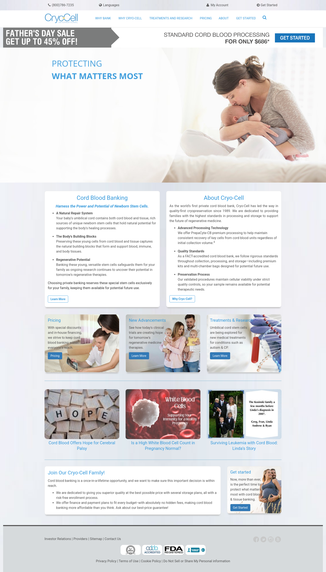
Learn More (139, 355)
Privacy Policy (106, 561)
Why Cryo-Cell (130, 18)
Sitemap (96, 539)
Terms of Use (128, 561)
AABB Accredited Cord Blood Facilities (152, 550)
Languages (111, 5)
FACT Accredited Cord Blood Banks (130, 550)
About (224, 18)
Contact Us (113, 539)
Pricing (206, 18)
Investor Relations (57, 539)
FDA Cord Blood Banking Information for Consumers (173, 550)
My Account (217, 5)
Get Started (267, 5)
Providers (80, 539)
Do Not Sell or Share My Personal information (196, 561)
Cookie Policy (151, 561)
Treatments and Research (170, 18)
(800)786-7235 (61, 5)
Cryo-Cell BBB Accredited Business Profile (195, 550)
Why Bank (103, 18)
